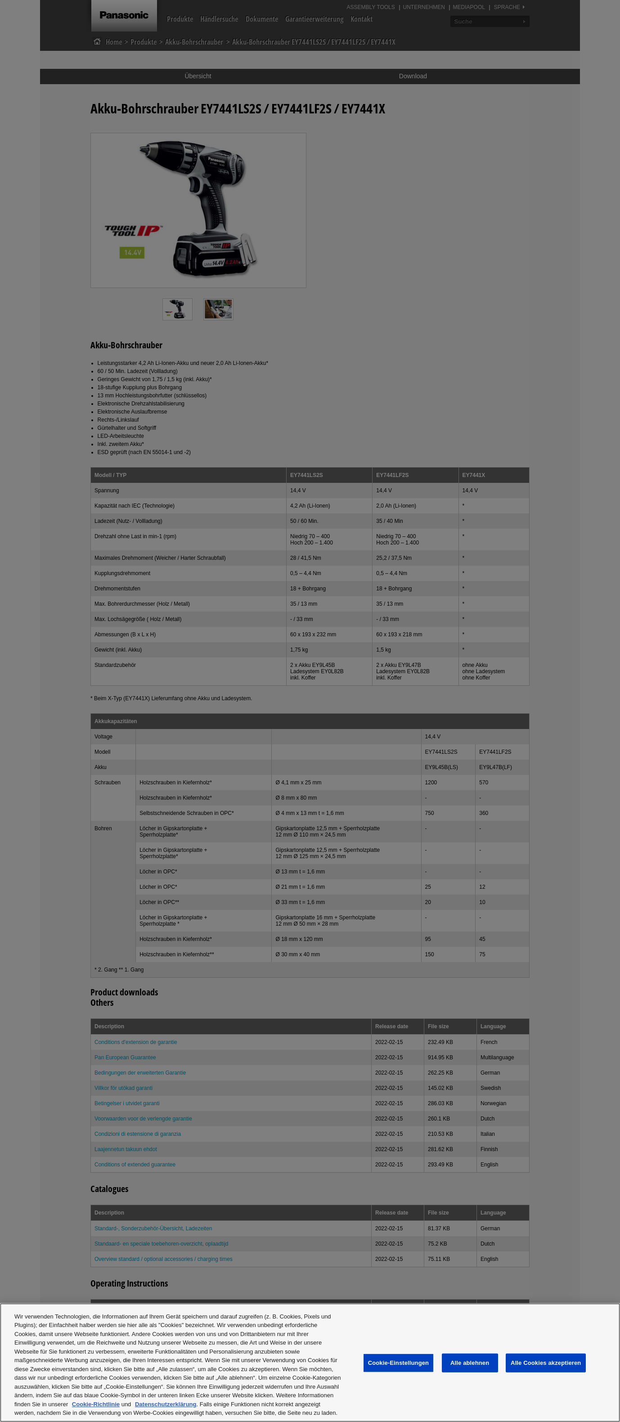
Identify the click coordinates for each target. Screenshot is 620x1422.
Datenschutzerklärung (166, 1404)
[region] (310, 1362)
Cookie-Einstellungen (398, 1362)
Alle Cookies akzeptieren (546, 1362)
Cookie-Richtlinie (96, 1404)
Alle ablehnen (469, 1362)
